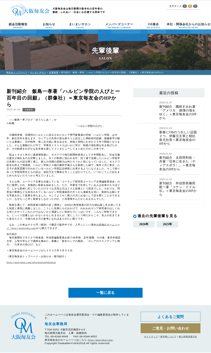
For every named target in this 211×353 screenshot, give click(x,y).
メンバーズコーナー (119, 26)
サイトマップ (151, 338)
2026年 (144, 224)
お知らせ (49, 26)
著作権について (168, 338)
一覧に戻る (105, 293)
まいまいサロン (80, 26)
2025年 (167, 224)
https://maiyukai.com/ (100, 340)
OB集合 (153, 26)
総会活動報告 (18, 26)
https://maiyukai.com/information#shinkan (31, 262)
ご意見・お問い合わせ (170, 329)
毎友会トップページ (16, 72)
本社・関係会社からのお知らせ (189, 26)
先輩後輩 (53, 72)
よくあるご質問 (170, 317)
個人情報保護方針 (188, 338)
